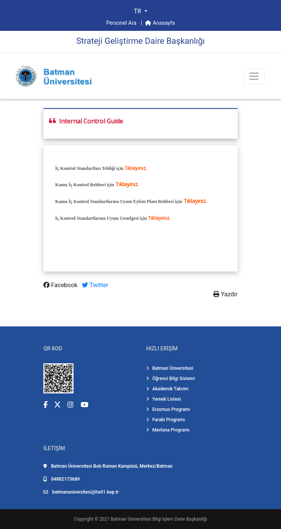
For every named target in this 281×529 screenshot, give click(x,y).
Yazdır (225, 294)
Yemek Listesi (163, 399)
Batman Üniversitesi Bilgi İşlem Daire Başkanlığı (159, 519)
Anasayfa (160, 23)
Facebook (61, 285)
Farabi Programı (165, 419)
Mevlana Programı (168, 430)
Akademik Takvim (167, 389)
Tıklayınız (135, 168)
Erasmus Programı (168, 409)
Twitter (95, 285)
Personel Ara (122, 23)
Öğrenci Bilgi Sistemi (170, 378)
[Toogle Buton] (254, 76)
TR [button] (138, 11)
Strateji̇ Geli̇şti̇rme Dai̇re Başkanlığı (140, 41)
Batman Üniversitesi (169, 368)
